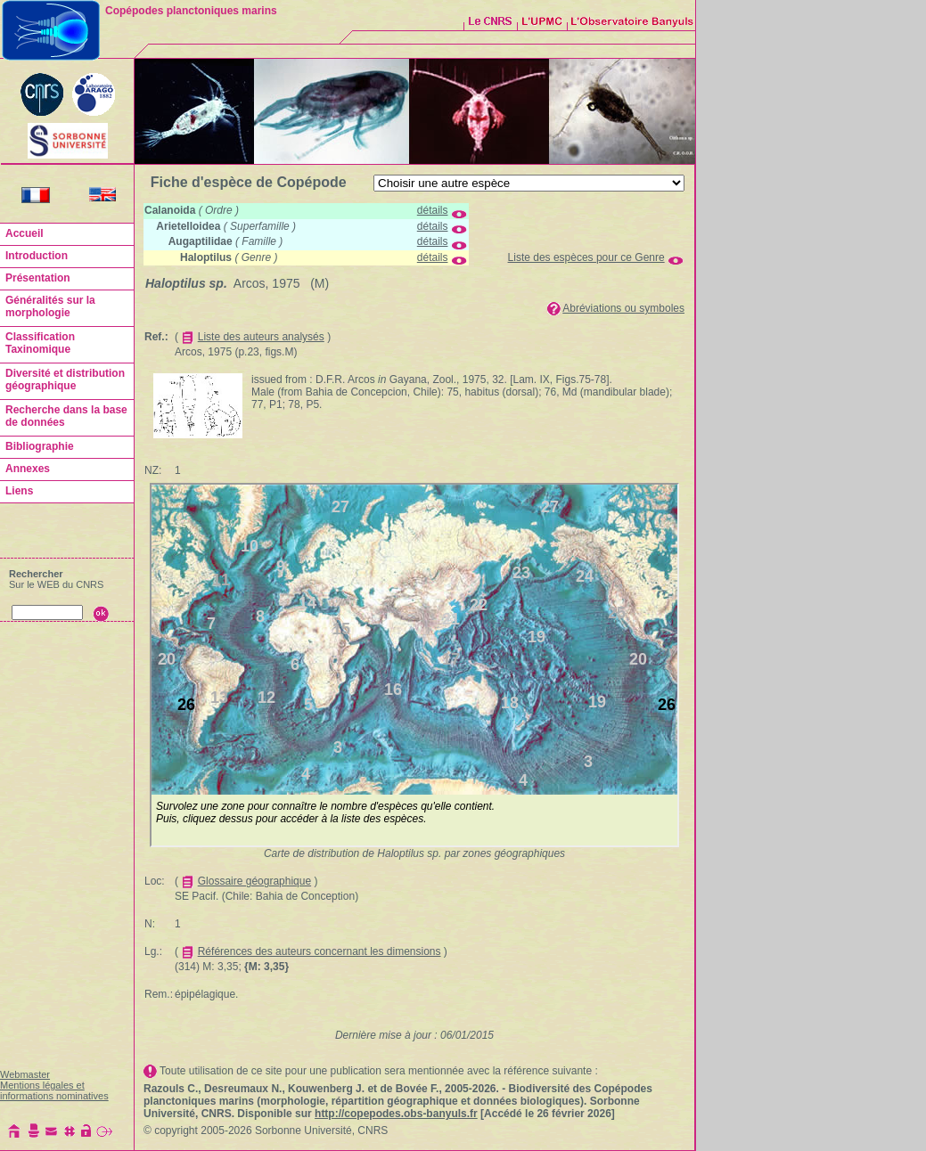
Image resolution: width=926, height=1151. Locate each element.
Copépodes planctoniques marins (191, 10)
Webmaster (25, 1074)
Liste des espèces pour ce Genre (586, 257)
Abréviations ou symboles (623, 308)
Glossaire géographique (254, 881)
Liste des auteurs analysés (261, 337)
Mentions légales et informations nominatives (54, 1090)
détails (432, 210)
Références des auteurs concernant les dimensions (319, 951)
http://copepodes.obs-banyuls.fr (396, 1113)
